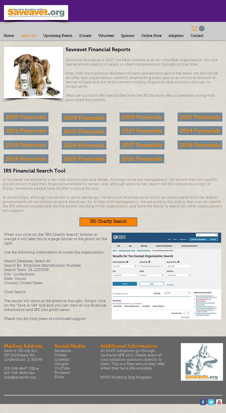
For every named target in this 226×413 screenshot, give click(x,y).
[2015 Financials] (26, 144)
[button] (198, 28)
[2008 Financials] (84, 117)
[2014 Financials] (200, 130)
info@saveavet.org (20, 377)
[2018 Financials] (200, 144)
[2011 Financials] (26, 130)
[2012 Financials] (84, 131)
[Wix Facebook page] (203, 402)
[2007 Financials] (26, 117)
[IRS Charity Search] (108, 221)
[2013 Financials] (142, 130)
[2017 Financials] (142, 144)
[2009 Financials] (142, 117)
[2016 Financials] (84, 145)
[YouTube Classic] (219, 402)
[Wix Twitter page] (211, 402)
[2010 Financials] (200, 117)
